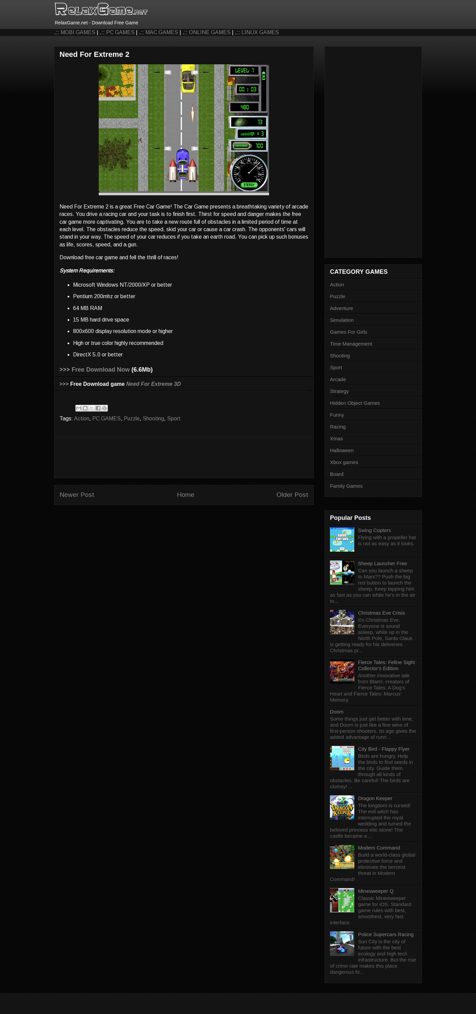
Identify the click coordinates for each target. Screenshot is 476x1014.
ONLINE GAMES (210, 32)
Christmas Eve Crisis (381, 613)
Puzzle (132, 418)
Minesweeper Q (376, 891)
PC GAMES (120, 32)
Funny (337, 415)
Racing (338, 426)
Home (185, 494)
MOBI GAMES (78, 32)
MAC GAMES (161, 32)
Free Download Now (101, 369)
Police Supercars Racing (385, 934)
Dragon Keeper (375, 798)
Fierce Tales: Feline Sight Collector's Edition (386, 665)
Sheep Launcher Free (382, 563)
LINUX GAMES (260, 32)
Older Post (292, 494)
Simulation (342, 320)
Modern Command (379, 848)
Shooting (153, 418)
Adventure (341, 308)
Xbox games (344, 462)
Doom (336, 711)
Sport (174, 418)
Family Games (346, 486)
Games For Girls (348, 332)
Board (336, 474)
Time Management (351, 344)
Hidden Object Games (355, 403)
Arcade (338, 379)
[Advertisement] (184, 457)
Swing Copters (374, 530)
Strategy (339, 391)
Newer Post (77, 494)
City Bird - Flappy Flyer (384, 749)
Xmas (336, 438)
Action (81, 418)
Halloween (342, 450)
